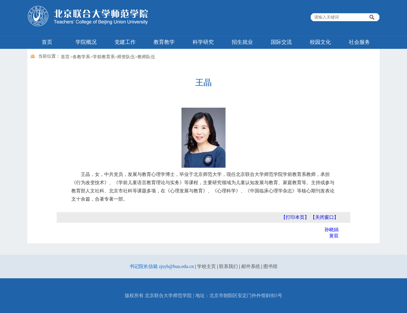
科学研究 (203, 42)
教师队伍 (146, 56)
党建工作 (125, 42)
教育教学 (164, 42)
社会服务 (359, 42)
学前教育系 (104, 56)
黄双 (334, 235)
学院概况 (86, 42)
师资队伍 (126, 56)
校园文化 (320, 42)
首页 (47, 42)
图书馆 (270, 266)
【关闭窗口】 (324, 217)
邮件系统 (250, 266)
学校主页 (206, 266)
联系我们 (228, 266)
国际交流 (281, 42)
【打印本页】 (295, 217)
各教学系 (81, 56)
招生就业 (242, 42)
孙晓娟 (331, 229)
